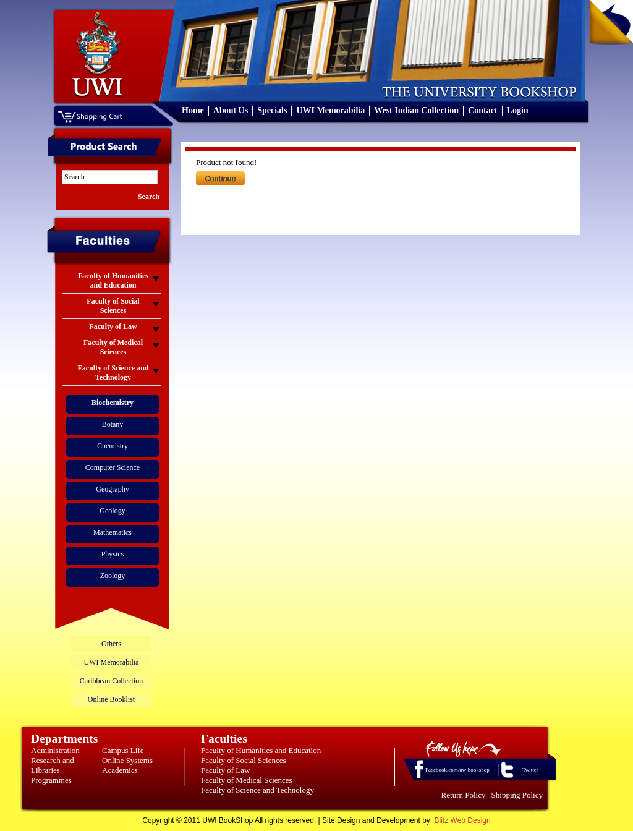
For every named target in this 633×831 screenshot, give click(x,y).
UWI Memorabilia (330, 110)
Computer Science (112, 467)
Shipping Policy (517, 794)
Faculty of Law (225, 770)
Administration (55, 750)
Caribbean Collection (111, 680)
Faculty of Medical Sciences (246, 780)
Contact (482, 110)
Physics (112, 554)
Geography (112, 489)
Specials (272, 110)
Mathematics (112, 532)
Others (111, 643)
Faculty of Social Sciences (243, 760)
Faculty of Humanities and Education (261, 750)
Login (518, 110)
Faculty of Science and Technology (257, 790)
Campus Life (123, 750)
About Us (230, 110)
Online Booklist (111, 699)
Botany (113, 424)
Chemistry (112, 445)
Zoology (112, 575)
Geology (112, 510)
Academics (120, 770)
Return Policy (463, 794)
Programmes (51, 780)
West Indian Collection (416, 110)
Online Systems (127, 760)
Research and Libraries (52, 765)
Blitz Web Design (463, 820)
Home (193, 110)
